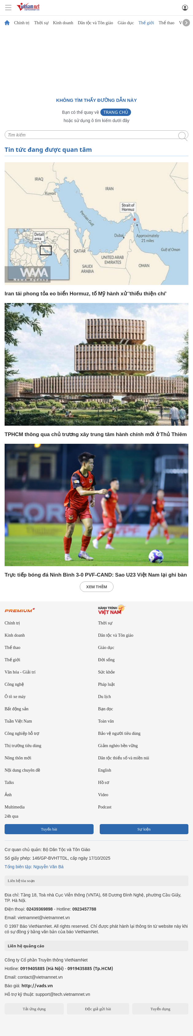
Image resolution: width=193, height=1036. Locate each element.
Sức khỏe (106, 672)
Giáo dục (126, 23)
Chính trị (21, 23)
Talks (9, 782)
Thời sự (41, 23)
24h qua (11, 816)
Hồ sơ (103, 782)
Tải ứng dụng (34, 1009)
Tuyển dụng (160, 1009)
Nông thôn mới (18, 758)
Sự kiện (144, 829)
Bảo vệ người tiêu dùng (119, 733)
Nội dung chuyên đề (22, 770)
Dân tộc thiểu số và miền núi (123, 758)
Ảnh (8, 794)
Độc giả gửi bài (98, 1009)
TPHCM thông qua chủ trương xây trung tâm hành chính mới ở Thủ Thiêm (96, 434)
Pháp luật (106, 684)
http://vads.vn (37, 985)
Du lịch (104, 696)
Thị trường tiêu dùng (23, 745)
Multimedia (15, 807)
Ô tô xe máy (15, 696)
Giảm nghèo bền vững (118, 745)
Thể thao (166, 23)
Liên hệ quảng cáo (26, 946)
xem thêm (96, 586)
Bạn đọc (105, 709)
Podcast (105, 807)
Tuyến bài (49, 829)
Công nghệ (14, 684)
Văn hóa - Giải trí (20, 672)
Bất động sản (17, 709)
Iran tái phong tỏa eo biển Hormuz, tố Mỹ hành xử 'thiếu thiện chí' (86, 294)
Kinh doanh (63, 23)
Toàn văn (106, 721)
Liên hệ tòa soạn (21, 880)
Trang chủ (115, 112)
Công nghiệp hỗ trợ (22, 733)
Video (103, 794)
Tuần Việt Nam (18, 721)
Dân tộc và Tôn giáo (95, 23)
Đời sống (106, 660)
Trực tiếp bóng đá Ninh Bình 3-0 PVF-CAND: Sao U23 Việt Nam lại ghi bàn (96, 575)
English (104, 770)
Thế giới (146, 23)
